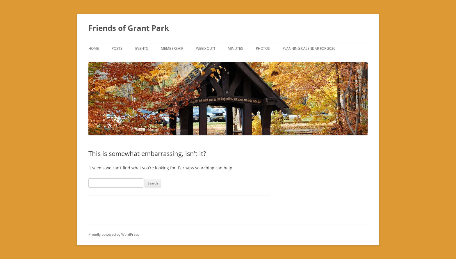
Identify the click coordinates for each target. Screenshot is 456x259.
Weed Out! (205, 48)
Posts (117, 48)
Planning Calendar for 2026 (309, 48)
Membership (172, 48)
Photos (263, 48)
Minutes (235, 48)
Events (141, 48)
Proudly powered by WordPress (113, 234)
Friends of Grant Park (128, 28)
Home (93, 48)
